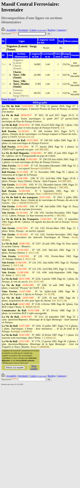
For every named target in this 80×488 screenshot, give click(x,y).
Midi (44, 30)
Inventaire (23, 30)
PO (38, 30)
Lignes (33, 30)
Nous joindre (33, 367)
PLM (41, 30)
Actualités (11, 30)
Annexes (61, 30)
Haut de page (8, 99)
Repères (52, 30)
